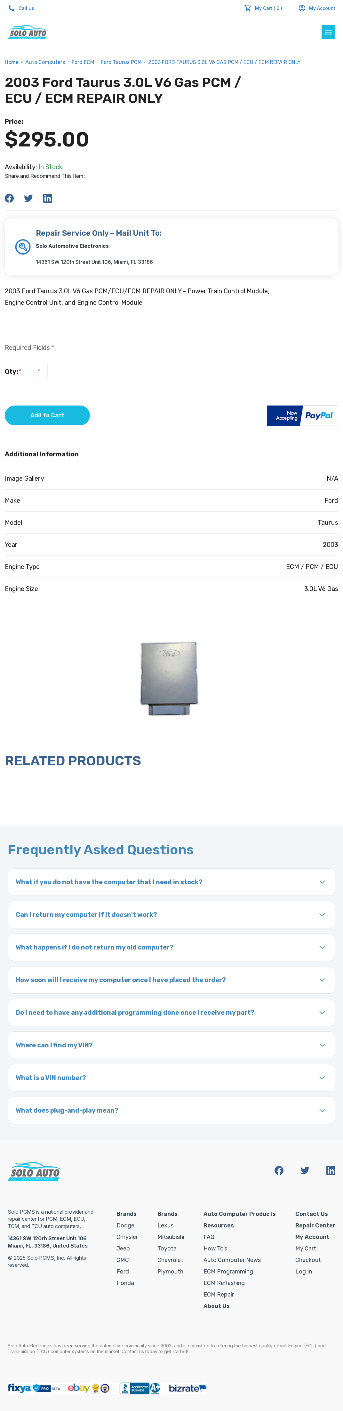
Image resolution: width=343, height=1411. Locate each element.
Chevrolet (170, 1260)
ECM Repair (218, 1294)
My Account (316, 8)
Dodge (125, 1225)
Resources (218, 1225)
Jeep (123, 1248)
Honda (125, 1283)
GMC (122, 1260)
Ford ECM (83, 62)
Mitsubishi (170, 1237)
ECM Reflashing (224, 1283)
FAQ (208, 1237)
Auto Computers (45, 62)
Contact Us (311, 1214)
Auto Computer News (232, 1260)
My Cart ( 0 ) (268, 8)
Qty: (13, 371)
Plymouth (170, 1271)
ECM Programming (228, 1271)
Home (12, 62)
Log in (303, 1271)
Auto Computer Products (239, 1214)
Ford (122, 1271)
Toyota (167, 1248)
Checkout (308, 1260)
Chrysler (127, 1237)
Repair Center (315, 1225)
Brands (126, 1214)
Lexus (165, 1225)
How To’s (215, 1248)
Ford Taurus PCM (121, 62)
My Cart (305, 1248)
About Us (216, 1306)
